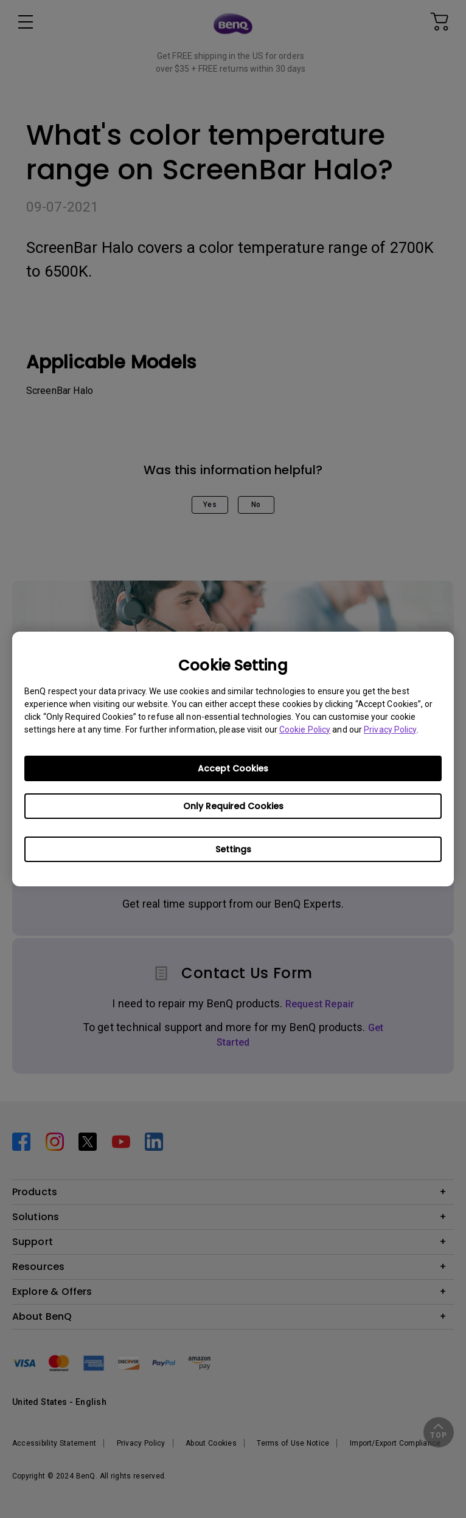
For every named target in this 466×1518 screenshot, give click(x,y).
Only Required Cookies (233, 806)
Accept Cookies (233, 768)
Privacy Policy (390, 729)
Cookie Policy (304, 729)
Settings (233, 849)
